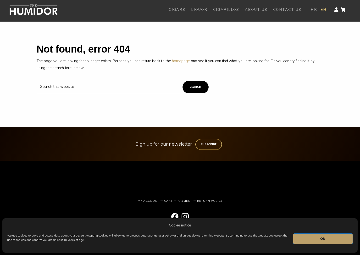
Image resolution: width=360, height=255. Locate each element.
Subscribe (209, 144)
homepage (181, 61)
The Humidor (33, 10)
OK (323, 238)
